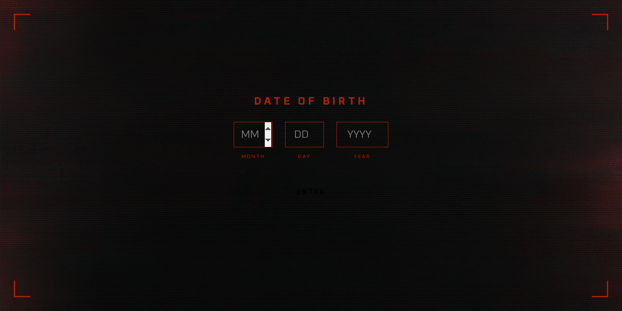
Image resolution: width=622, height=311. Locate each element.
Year (362, 156)
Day (304, 156)
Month (253, 156)
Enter (311, 192)
